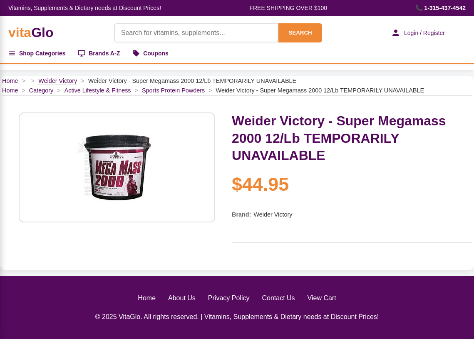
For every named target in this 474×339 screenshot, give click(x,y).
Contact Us (278, 298)
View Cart (322, 298)
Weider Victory (57, 80)
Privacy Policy (229, 298)
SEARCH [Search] (300, 33)
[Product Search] (196, 32)
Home (10, 80)
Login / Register (418, 33)
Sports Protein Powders (173, 90)
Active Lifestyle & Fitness (98, 90)
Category (41, 90)
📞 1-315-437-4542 (440, 8)
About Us (182, 298)
